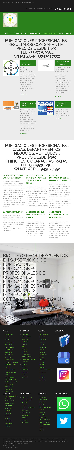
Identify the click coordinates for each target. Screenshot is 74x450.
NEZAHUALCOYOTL (10, 400)
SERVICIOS (17, 33)
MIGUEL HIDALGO (9, 359)
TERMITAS (24, 377)
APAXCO (24, 417)
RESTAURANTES (44, 334)
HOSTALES (42, 352)
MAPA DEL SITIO (9, 384)
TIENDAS (42, 357)
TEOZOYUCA (25, 422)
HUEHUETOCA (8, 421)
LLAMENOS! (58, 96)
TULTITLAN (8, 413)
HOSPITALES (43, 339)
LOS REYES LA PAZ (27, 397)
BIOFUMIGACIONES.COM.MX (10, 447)
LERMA (41, 427)
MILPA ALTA (25, 362)
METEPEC (7, 426)
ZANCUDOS (25, 372)
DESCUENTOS (49, 33)
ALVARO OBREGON (27, 357)
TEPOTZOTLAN (43, 409)
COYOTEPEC (25, 415)
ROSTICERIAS (43, 354)
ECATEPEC (42, 404)
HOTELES (42, 337)
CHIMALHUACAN (9, 403)
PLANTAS (42, 344)
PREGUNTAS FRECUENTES (12, 381)
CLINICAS (42, 362)
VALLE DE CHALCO (27, 400)
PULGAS (24, 367)
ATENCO (24, 420)
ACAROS (24, 364)
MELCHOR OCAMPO (45, 425)
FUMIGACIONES (9, 334)
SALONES (42, 365)
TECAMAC (42, 412)
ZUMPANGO (43, 414)
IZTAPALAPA (43, 372)
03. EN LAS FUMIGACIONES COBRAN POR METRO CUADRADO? (59, 178)
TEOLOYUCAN (43, 417)
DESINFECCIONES (9, 347)
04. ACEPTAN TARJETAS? (13, 212)
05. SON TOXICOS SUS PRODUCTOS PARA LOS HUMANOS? (35, 214)
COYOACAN (8, 357)
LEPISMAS (24, 351)
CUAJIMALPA (8, 352)
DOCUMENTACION (33, 33)
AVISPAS (24, 349)
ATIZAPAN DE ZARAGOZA (28, 407)
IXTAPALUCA (43, 402)
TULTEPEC (7, 416)
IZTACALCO (8, 367)
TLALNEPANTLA (9, 406)
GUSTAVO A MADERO (10, 365)
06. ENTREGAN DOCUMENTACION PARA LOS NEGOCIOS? (59, 214)
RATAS (24, 374)
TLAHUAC (42, 377)
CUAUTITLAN (25, 410)
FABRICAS (42, 349)
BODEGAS (42, 342)
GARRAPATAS (25, 369)
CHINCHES (25, 334)
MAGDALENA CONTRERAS (29, 359)
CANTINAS (42, 367)
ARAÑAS (24, 344)
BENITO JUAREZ (26, 354)
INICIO (7, 33)
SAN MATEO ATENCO (45, 419)
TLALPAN (42, 375)
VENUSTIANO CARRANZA (11, 362)
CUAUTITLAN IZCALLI (45, 407)
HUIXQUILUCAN (9, 408)
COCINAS (42, 359)
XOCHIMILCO (43, 380)
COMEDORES (43, 347)
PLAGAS (7, 339)
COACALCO (8, 411)
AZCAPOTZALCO (9, 349)
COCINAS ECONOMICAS (46, 370)
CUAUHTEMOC (9, 354)
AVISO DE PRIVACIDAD (10, 370)
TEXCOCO (24, 402)
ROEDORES (25, 341)
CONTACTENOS (64, 33)
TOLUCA (42, 430)
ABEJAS (24, 346)
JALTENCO (7, 418)
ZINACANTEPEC (9, 423)
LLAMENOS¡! (23, 94)
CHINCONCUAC (26, 412)
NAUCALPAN (25, 405)
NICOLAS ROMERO (44, 422)
